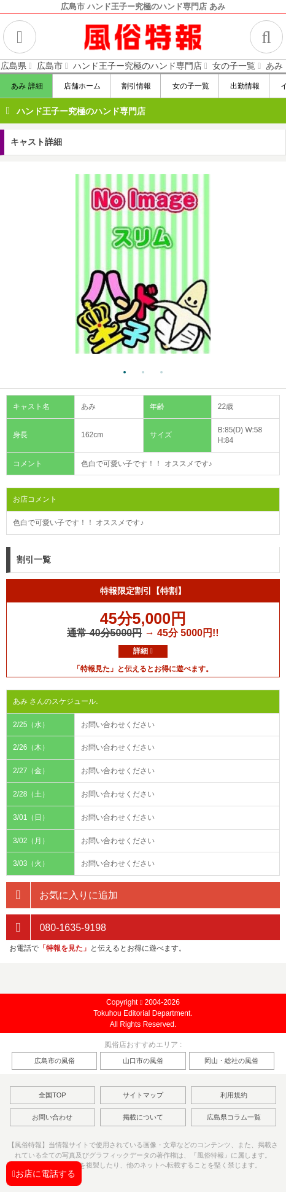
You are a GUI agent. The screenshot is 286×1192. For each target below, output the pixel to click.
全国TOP (52, 1095)
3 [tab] (161, 373)
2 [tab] (143, 373)
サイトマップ (143, 1095)
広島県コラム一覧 (234, 1117)
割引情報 (136, 86)
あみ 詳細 (27, 86)
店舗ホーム (82, 86)
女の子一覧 (190, 86)
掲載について (143, 1117)
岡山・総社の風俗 (231, 1060)
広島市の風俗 (54, 1060)
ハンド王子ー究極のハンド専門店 (81, 111)
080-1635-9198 (56, 927)
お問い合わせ (52, 1117)
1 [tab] (124, 373)
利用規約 (233, 1095)
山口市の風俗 (143, 1060)
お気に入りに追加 (62, 895)
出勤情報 (244, 86)
